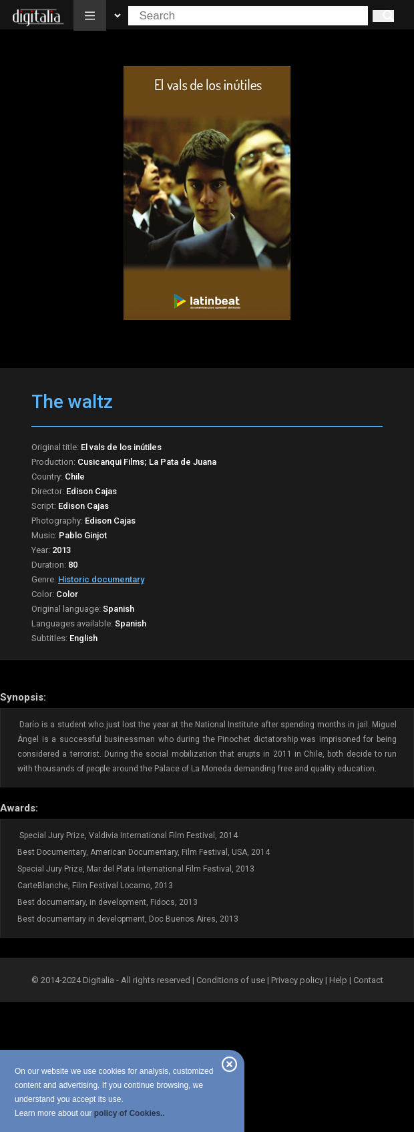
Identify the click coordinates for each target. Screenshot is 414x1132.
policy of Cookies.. (129, 1113)
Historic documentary (101, 579)
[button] (89, 15)
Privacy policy (297, 980)
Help (338, 980)
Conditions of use (231, 980)
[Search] (383, 16)
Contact (368, 980)
